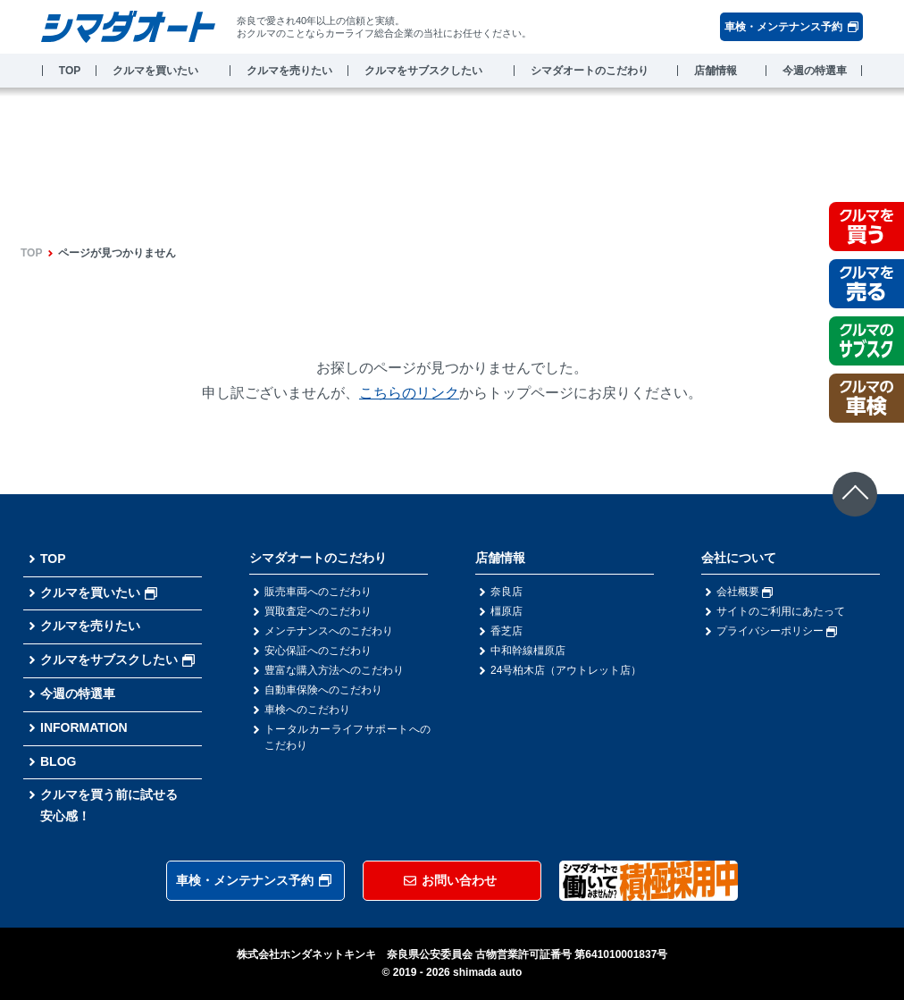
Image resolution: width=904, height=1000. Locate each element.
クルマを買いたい (155, 70)
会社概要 (744, 591)
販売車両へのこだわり (318, 591)
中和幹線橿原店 (527, 650)
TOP (69, 70)
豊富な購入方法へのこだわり (334, 670)
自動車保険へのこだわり (323, 690)
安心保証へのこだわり (318, 650)
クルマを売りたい (289, 70)
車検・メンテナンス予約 (791, 27)
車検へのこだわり (307, 709)
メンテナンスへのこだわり (328, 631)
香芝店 (506, 631)
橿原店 (506, 611)
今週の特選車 (815, 70)
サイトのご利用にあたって (780, 611)
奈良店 (506, 591)
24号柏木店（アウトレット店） (565, 670)
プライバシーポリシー (776, 631)
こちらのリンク (409, 392)
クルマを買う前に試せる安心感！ (109, 805)
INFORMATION (84, 727)
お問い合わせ (450, 880)
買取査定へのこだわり (318, 611)
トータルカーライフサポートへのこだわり (347, 737)
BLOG (58, 761)
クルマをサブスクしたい (423, 70)
